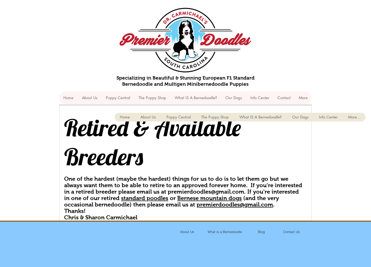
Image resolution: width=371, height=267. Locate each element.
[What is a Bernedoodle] (224, 232)
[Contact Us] (291, 232)
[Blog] (261, 232)
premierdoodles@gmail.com (206, 191)
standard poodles (144, 198)
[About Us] (187, 232)
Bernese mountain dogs (209, 198)
